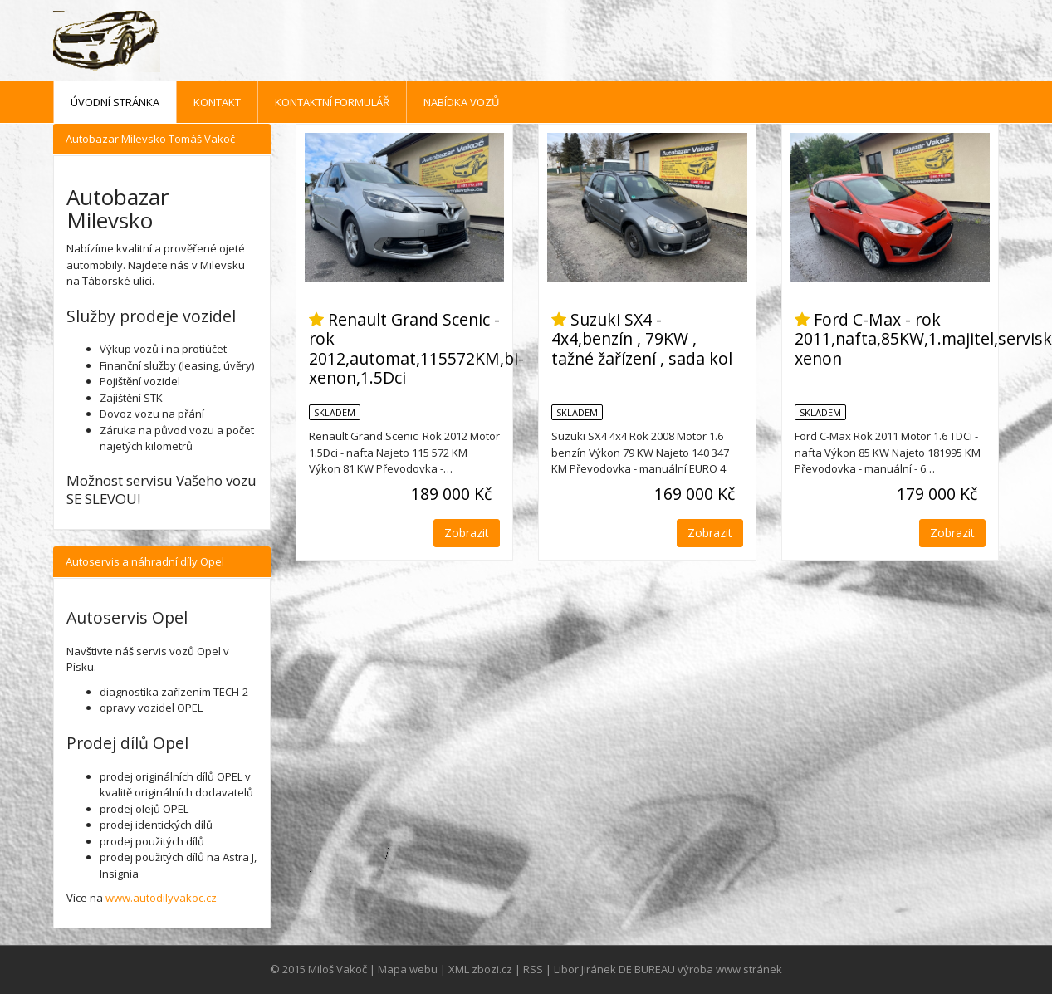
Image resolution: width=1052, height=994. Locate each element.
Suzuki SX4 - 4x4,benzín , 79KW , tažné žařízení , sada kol (641, 339)
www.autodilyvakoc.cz (161, 897)
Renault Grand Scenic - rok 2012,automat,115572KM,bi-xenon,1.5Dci (416, 348)
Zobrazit (466, 533)
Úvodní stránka (115, 102)
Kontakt (217, 102)
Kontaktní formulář (332, 102)
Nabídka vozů (461, 102)
